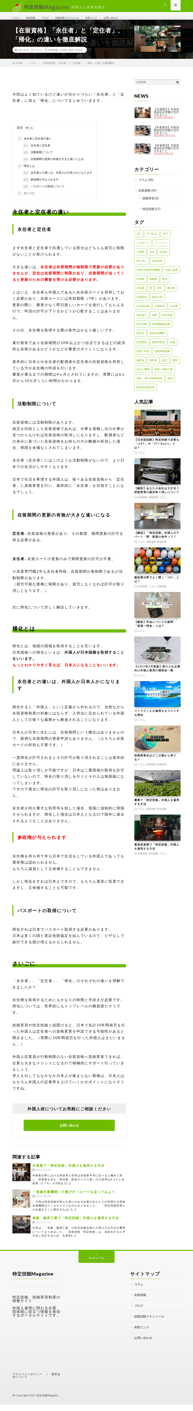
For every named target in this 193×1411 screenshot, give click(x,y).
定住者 (78, 56)
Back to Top (96, 1264)
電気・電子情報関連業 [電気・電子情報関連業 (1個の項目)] (150, 384)
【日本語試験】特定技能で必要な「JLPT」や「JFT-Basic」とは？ (156, 450)
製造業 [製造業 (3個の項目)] (153, 366)
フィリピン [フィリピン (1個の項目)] (161, 249)
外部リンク (104, 20)
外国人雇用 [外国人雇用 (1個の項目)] (171, 276)
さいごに (26, 200)
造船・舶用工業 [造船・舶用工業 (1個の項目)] (164, 375)
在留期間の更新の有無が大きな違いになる (53, 165)
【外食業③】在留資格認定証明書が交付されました (166, 154)
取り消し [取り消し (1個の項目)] (142, 267)
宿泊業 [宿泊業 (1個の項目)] (140, 294)
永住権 (63, 56)
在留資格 (34, 20)
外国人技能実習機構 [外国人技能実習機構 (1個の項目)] (148, 276)
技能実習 (148, 205)
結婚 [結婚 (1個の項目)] (172, 348)
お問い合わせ (128, 20)
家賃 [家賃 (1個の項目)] (164, 285)
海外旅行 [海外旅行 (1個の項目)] (142, 321)
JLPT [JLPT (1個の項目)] (165, 240)
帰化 (71, 56)
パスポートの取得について (43, 193)
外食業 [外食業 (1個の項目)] (140, 285)
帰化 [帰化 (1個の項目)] (159, 294)
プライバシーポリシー (27, 1380)
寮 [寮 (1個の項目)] (150, 294)
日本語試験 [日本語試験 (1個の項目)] (143, 312)
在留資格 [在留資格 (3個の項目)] (157, 267)
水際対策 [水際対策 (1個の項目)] (160, 312)
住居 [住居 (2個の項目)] (152, 258)
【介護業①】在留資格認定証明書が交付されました (166, 118)
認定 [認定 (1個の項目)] (164, 366)
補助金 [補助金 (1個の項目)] (140, 366)
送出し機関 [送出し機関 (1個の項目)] (143, 375)
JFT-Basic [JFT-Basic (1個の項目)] (152, 240)
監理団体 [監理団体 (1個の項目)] (142, 348)
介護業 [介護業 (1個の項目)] (140, 258)
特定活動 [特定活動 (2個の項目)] (142, 330)
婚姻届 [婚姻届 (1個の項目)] (153, 285)
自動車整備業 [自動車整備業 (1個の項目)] (162, 357)
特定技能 (148, 215)
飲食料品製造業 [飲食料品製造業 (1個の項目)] (146, 393)
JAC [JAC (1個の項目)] (139, 240)
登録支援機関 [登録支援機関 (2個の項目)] (157, 339)
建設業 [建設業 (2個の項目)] (171, 294)
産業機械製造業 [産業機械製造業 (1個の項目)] (161, 330)
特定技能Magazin (47, 1402)
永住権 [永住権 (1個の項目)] (174, 312)
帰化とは (26, 172)
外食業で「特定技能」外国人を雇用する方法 (68, 1172)
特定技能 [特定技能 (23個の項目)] (167, 321)
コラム (16, 20)
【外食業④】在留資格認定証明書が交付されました (166, 136)
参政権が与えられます (41, 186)
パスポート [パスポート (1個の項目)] (143, 249)
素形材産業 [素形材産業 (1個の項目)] (158, 348)
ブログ (50, 20)
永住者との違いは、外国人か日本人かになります (57, 179)
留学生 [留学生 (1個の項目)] (140, 339)
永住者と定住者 (36, 152)
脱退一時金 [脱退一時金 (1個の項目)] (143, 357)
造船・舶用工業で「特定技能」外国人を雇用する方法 (75, 1225)
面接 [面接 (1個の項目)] (170, 384)
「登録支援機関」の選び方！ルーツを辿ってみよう (73, 1198)
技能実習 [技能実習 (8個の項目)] (142, 303)
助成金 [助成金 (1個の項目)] (163, 258)
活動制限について (38, 159)
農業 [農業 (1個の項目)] (175, 366)
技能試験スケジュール (76, 20)
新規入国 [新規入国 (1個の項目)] (157, 303)
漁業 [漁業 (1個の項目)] (154, 321)
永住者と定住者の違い (35, 145)
